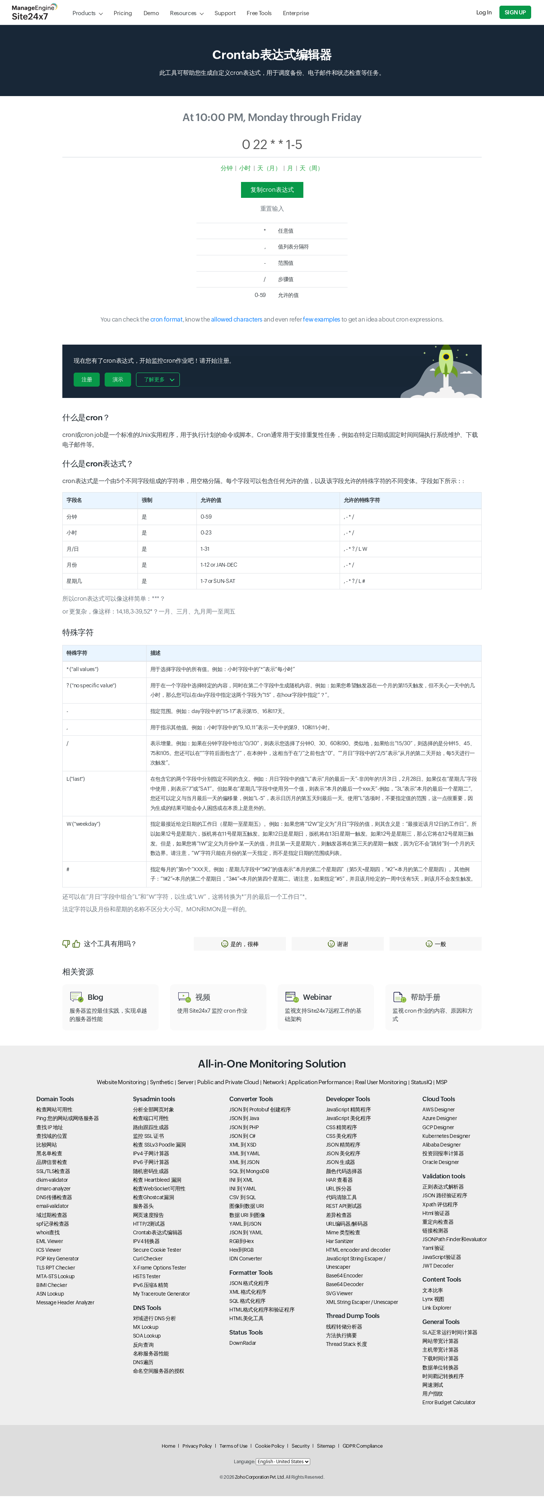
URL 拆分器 (338, 1190)
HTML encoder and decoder (358, 1252)
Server (186, 1084)
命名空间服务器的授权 (158, 1373)
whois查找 (47, 1234)
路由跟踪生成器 (151, 1129)
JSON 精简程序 (343, 1147)
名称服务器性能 (151, 1355)
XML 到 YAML (244, 1155)
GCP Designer (438, 1129)
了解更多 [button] (155, 379)
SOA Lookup (147, 1338)
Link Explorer (436, 1310)
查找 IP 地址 (49, 1129)
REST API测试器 (344, 1208)
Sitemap (326, 1448)
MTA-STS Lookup (55, 1278)
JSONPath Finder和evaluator (454, 1241)
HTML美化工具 (246, 1320)
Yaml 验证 (433, 1250)
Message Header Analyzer (65, 1304)
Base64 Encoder (344, 1277)
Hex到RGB (241, 1252)
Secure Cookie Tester (157, 1252)
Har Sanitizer (340, 1243)
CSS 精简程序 (341, 1129)
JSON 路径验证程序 (444, 1197)
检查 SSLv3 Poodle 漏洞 (159, 1147)
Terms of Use (233, 1448)
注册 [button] (87, 379)
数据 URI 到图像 (247, 1217)
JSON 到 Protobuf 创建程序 (260, 1111)
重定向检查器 (437, 1224)
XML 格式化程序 (247, 1294)
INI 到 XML (241, 1182)
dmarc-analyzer (53, 1190)
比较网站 (46, 1147)
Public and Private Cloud (228, 1084)
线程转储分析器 (344, 1329)
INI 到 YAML (242, 1190)
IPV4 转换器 (146, 1243)
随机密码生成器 (151, 1173)
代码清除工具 (341, 1199)
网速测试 (432, 1387)
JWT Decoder (437, 1268)
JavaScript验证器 (441, 1259)
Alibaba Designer (441, 1147)
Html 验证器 (436, 1215)
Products (84, 13)
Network (273, 1084)
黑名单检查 (49, 1155)
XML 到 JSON (244, 1164)
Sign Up (516, 12)
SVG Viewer (339, 1295)
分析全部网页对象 (153, 1111)
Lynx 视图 (433, 1301)
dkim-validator (52, 1182)
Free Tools (259, 13)
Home (168, 1448)
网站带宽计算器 (440, 1343)
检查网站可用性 (54, 1111)
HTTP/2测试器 (149, 1226)
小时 (245, 168)
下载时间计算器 (440, 1360)
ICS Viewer (48, 1252)
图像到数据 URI (246, 1208)
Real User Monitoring (381, 1084)
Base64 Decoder (345, 1286)
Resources (183, 13)
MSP (441, 1084)
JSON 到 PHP (243, 1129)
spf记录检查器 (52, 1226)
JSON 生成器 (340, 1164)
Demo (151, 13)
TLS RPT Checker (55, 1269)
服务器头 (143, 1208)
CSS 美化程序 (341, 1138)
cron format (166, 319)
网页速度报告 (148, 1217)
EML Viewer (49, 1243)
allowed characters (237, 319)
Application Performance (319, 1084)
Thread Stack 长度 (346, 1346)
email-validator (52, 1208)
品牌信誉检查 (51, 1164)
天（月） (269, 168)
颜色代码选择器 (344, 1173)
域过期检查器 (51, 1217)
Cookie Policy (269, 1448)
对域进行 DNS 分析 (154, 1320)
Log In (485, 12)
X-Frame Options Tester (159, 1269)
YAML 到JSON (245, 1226)
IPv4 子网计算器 (151, 1155)
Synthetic (162, 1084)
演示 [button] (118, 379)
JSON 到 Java (244, 1120)
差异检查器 (339, 1217)
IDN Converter (245, 1260)
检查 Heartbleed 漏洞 (157, 1182)
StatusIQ (421, 1084)
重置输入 (272, 208)
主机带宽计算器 (440, 1352)
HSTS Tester (147, 1278)
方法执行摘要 (341, 1337)
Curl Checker (148, 1260)
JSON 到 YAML (245, 1234)
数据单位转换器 (440, 1369)
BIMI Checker (51, 1287)
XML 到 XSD (243, 1147)
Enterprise (296, 13)
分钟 (226, 168)
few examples (321, 319)
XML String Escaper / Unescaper (362, 1304)
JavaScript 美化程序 (348, 1120)
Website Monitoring (121, 1084)
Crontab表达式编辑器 (157, 1234)
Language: (244, 1463)
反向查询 (143, 1346)
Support (225, 13)
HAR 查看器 (339, 1182)
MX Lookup (146, 1329)
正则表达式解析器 (443, 1189)
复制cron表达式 (272, 189)
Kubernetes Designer (446, 1138)
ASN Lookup (50, 1296)
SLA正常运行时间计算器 (450, 1334)
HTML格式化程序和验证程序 (261, 1311)
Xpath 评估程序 (439, 1206)
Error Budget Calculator (449, 1404)
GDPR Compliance (363, 1448)
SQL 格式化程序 (247, 1303)
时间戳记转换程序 (443, 1378)
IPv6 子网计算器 (151, 1164)
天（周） (311, 168)
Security (300, 1448)
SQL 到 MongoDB (249, 1173)
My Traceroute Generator (161, 1296)
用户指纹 (432, 1395)
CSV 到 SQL (242, 1199)
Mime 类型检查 (343, 1234)
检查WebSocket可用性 (159, 1190)
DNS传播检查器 (54, 1199)
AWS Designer (438, 1111)
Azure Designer (439, 1120)
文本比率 (432, 1292)
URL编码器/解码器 (347, 1226)
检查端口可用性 (151, 1120)
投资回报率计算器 (443, 1155)
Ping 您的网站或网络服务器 (67, 1120)
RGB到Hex (241, 1243)
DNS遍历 (143, 1364)
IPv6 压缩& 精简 (150, 1287)
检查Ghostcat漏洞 (153, 1199)
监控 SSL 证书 (148, 1138)
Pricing (123, 13)
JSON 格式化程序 (249, 1285)
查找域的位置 (51, 1138)
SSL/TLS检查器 (53, 1173)
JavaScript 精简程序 (348, 1111)
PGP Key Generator (57, 1260)
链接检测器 (435, 1232)
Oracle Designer (440, 1164)
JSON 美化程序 (343, 1155)
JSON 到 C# (242, 1138)
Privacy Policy (197, 1448)
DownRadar (242, 1345)
